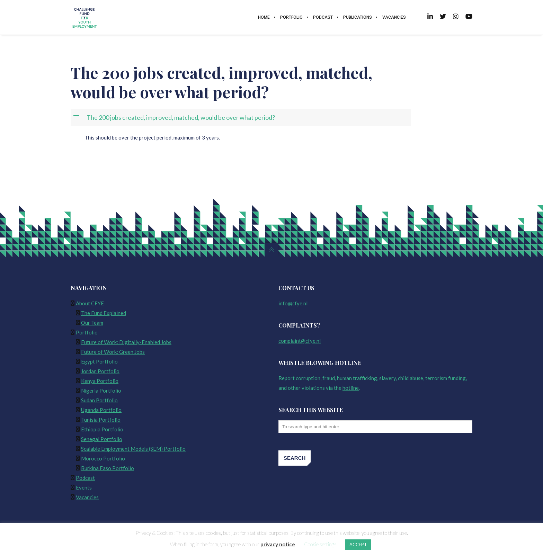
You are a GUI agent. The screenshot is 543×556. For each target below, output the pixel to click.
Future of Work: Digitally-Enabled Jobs (126, 342)
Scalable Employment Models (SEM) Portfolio (133, 449)
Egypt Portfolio (99, 361)
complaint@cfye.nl (299, 341)
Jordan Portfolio (100, 371)
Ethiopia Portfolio (102, 429)
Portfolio (87, 332)
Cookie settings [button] (320, 544)
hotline (350, 388)
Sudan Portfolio (99, 400)
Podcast (85, 478)
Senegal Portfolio (101, 439)
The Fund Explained (103, 313)
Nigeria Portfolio (101, 390)
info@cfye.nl (293, 303)
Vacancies (87, 497)
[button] (241, 117)
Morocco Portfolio (103, 458)
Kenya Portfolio (99, 381)
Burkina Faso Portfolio (107, 468)
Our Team (92, 323)
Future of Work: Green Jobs (113, 352)
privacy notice (277, 544)
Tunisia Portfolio (101, 419)
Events (84, 487)
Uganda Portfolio (101, 410)
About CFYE (90, 303)
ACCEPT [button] (358, 544)
